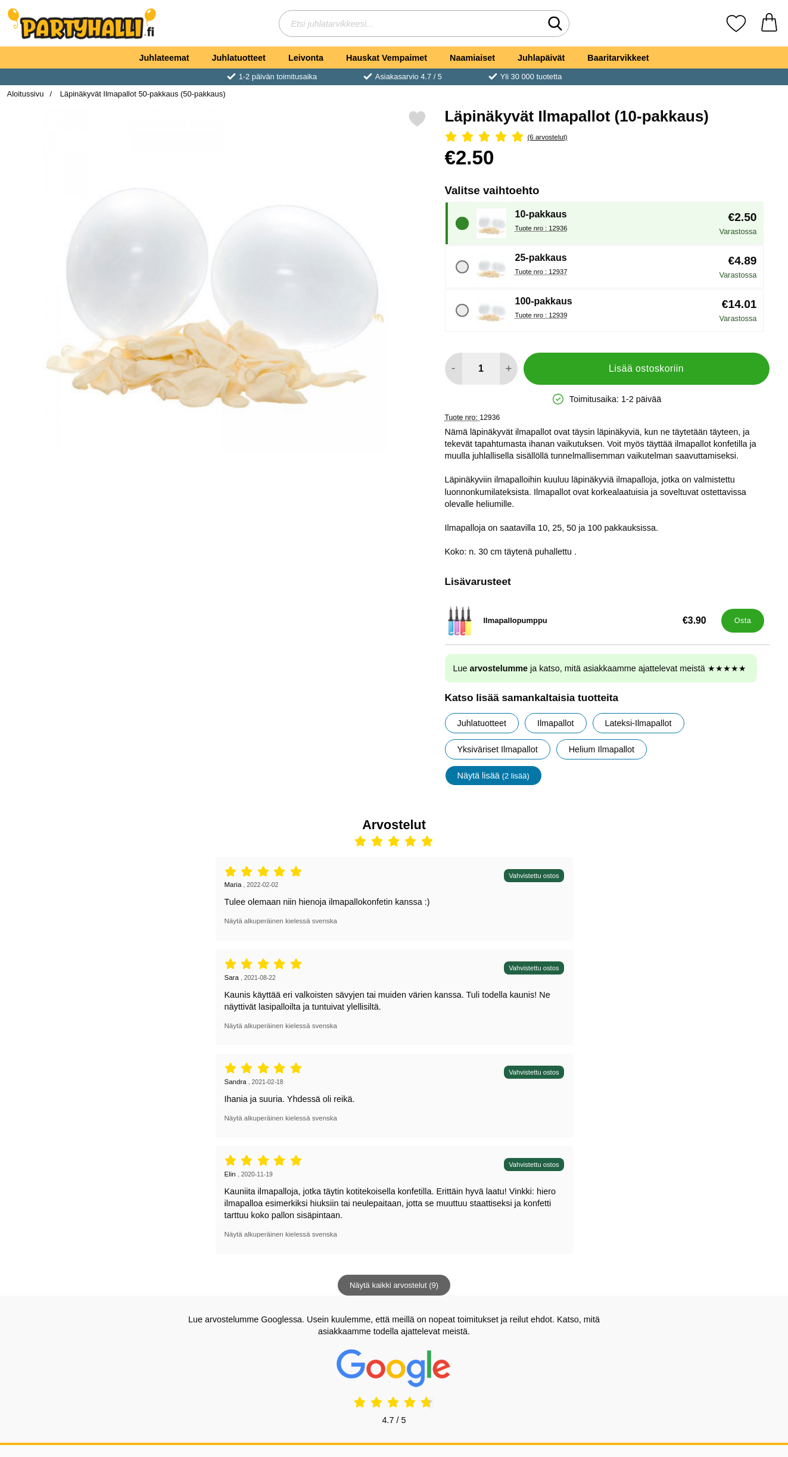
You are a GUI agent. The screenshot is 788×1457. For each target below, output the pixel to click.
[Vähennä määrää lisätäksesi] (453, 369)
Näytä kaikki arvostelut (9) (394, 1285)
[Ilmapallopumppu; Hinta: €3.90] (580, 621)
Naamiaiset (472, 58)
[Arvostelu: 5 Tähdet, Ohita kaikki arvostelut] (607, 137)
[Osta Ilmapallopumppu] (742, 621)
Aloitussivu (25, 93)
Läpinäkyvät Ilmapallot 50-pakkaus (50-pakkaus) (142, 93)
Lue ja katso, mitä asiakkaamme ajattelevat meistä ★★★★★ (599, 668)
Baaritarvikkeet (618, 58)
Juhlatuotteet (239, 58)
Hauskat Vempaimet (386, 58)
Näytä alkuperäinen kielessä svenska (281, 920)
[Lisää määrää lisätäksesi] (508, 369)
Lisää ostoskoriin (646, 368)
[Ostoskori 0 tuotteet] (769, 23)
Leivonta (305, 58)
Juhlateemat (164, 58)
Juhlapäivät (541, 58)
